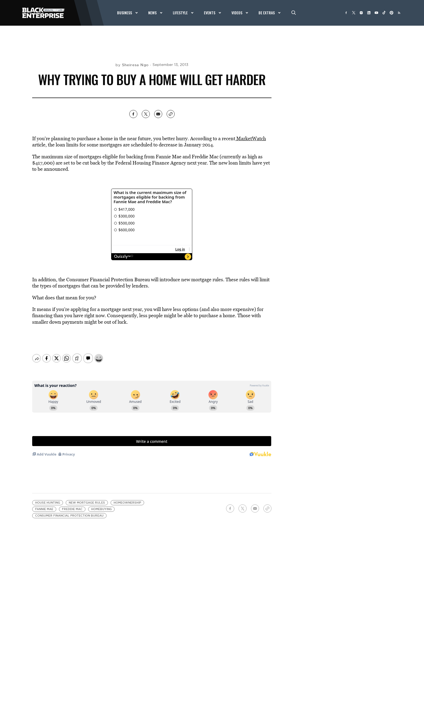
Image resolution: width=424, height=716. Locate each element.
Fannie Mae (44, 509)
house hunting (47, 502)
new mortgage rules (87, 502)
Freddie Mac (72, 509)
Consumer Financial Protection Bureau (69, 515)
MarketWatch (250, 138)
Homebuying (101, 509)
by (132, 64)
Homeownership (127, 502)
